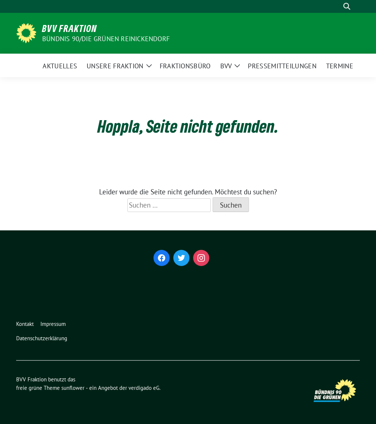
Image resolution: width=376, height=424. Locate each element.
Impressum (53, 323)
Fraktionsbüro (185, 66)
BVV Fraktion (69, 28)
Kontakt (25, 323)
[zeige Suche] (347, 6)
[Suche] (336, 6)
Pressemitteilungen (282, 66)
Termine (339, 66)
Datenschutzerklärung (41, 338)
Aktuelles (60, 66)
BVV (226, 66)
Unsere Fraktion (115, 66)
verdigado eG (144, 387)
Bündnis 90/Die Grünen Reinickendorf (106, 39)
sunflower (72, 387)
